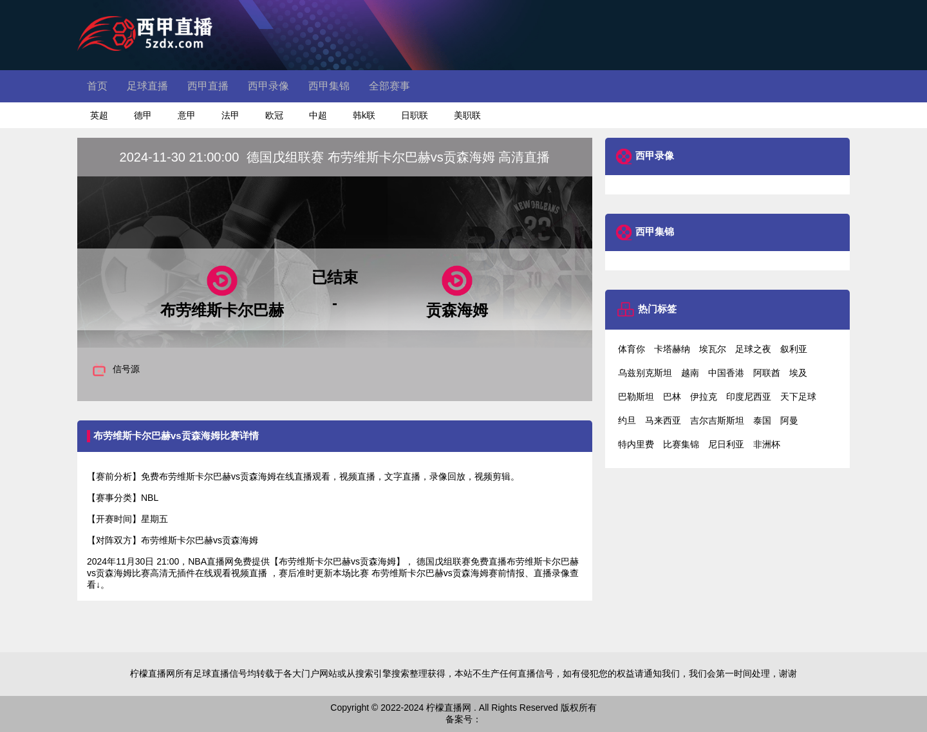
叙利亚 (793, 349)
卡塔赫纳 (672, 349)
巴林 (672, 396)
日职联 (414, 115)
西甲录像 (268, 85)
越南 (690, 373)
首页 (97, 85)
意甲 (187, 115)
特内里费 (636, 444)
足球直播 (147, 85)
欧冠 (274, 115)
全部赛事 (389, 85)
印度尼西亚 (748, 396)
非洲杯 (766, 444)
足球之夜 (753, 349)
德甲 (143, 115)
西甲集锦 (329, 85)
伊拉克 (703, 396)
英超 (99, 115)
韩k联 (364, 115)
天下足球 (798, 396)
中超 (318, 115)
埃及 (798, 373)
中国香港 (726, 373)
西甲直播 (208, 85)
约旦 (627, 420)
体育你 (631, 349)
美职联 (467, 115)
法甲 (230, 115)
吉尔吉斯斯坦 (717, 420)
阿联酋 (766, 373)
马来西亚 (663, 420)
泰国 (762, 420)
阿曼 (789, 420)
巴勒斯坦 (636, 396)
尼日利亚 (726, 444)
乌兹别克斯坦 (645, 373)
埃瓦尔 (712, 349)
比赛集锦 (681, 444)
